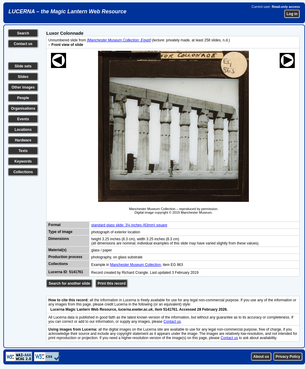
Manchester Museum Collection (135, 265)
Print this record (112, 283)
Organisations (23, 108)
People (23, 98)
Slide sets (22, 66)
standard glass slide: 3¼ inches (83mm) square (129, 225)
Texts (22, 151)
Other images (23, 87)
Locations (23, 130)
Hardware (23, 140)
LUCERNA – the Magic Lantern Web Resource (67, 11)
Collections (23, 172)
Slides (23, 77)
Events (23, 119)
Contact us (23, 44)
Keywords (23, 161)
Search (23, 33)
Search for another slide (69, 283)
